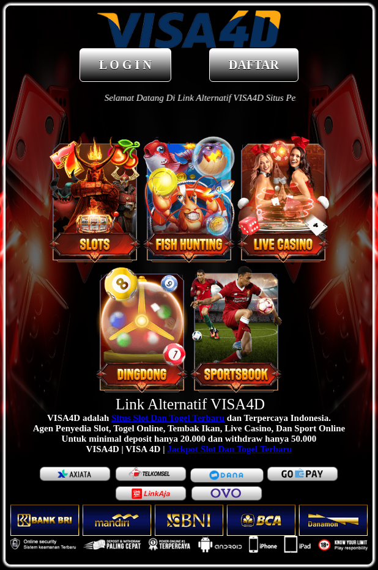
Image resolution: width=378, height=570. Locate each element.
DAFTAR (254, 64)
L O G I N (125, 64)
